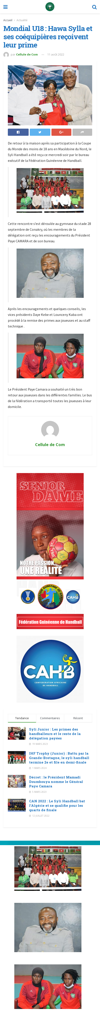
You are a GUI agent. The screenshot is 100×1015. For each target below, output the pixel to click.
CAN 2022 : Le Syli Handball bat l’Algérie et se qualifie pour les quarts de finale (57, 805)
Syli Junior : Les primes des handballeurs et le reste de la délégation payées (55, 733)
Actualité (22, 20)
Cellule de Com (27, 54)
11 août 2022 (55, 54)
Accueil (7, 20)
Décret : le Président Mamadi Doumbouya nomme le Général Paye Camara (56, 781)
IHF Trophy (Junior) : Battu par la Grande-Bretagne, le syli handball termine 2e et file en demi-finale (59, 757)
